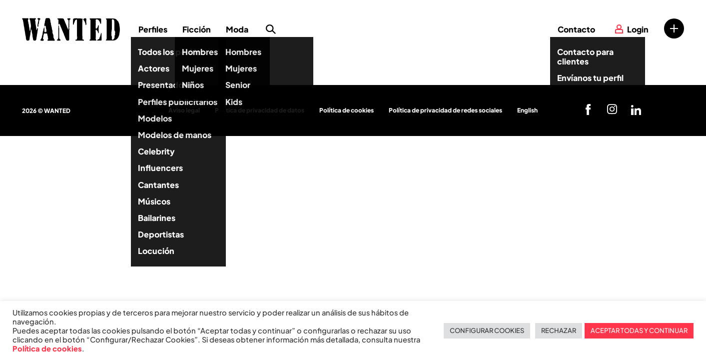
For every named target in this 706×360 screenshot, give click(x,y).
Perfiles (152, 29)
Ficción (196, 29)
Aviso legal (184, 110)
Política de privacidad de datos (259, 110)
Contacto (576, 29)
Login (638, 29)
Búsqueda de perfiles (270, 29)
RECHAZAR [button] (558, 330)
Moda (237, 29)
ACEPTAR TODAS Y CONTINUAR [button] (639, 330)
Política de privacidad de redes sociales (445, 110)
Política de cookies (346, 110)
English (527, 110)
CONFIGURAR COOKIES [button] (487, 330)
